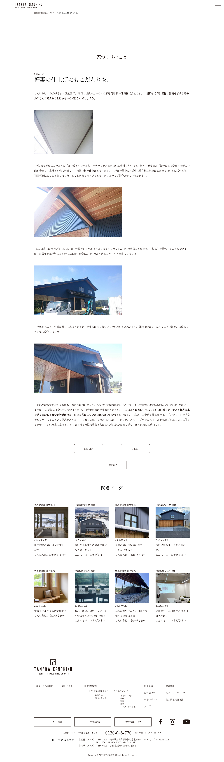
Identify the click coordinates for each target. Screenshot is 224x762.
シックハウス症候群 (128, 706)
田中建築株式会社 (40, 13)
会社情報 (170, 685)
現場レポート (150, 699)
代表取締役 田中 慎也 (44, 504)
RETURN (88, 448)
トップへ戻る (185, 650)
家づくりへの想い (44, 685)
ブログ (51, 13)
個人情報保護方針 (174, 699)
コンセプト (67, 685)
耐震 (122, 701)
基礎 (122, 698)
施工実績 (148, 685)
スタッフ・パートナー (177, 692)
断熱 (122, 704)
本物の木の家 (126, 695)
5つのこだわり (121, 690)
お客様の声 (149, 692)
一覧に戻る (112, 465)
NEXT (135, 448)
